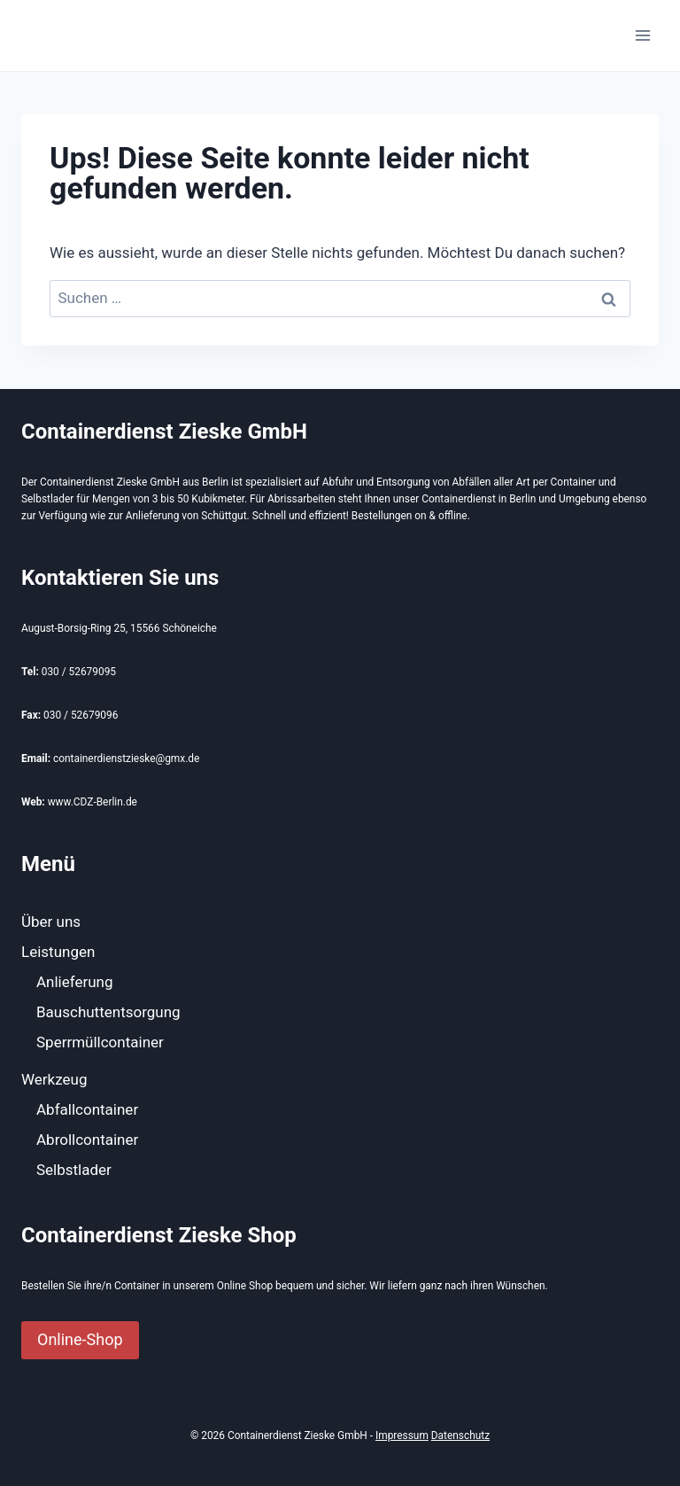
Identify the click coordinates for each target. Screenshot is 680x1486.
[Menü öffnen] (642, 35)
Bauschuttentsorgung (108, 1012)
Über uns (51, 921)
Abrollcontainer (87, 1139)
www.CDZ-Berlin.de (92, 802)
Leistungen (58, 952)
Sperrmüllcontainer (100, 1042)
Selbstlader (74, 1170)
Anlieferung (74, 982)
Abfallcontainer (87, 1109)
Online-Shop (80, 1339)
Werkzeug (54, 1079)
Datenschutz (460, 1435)
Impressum (402, 1435)
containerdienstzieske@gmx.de (126, 758)
